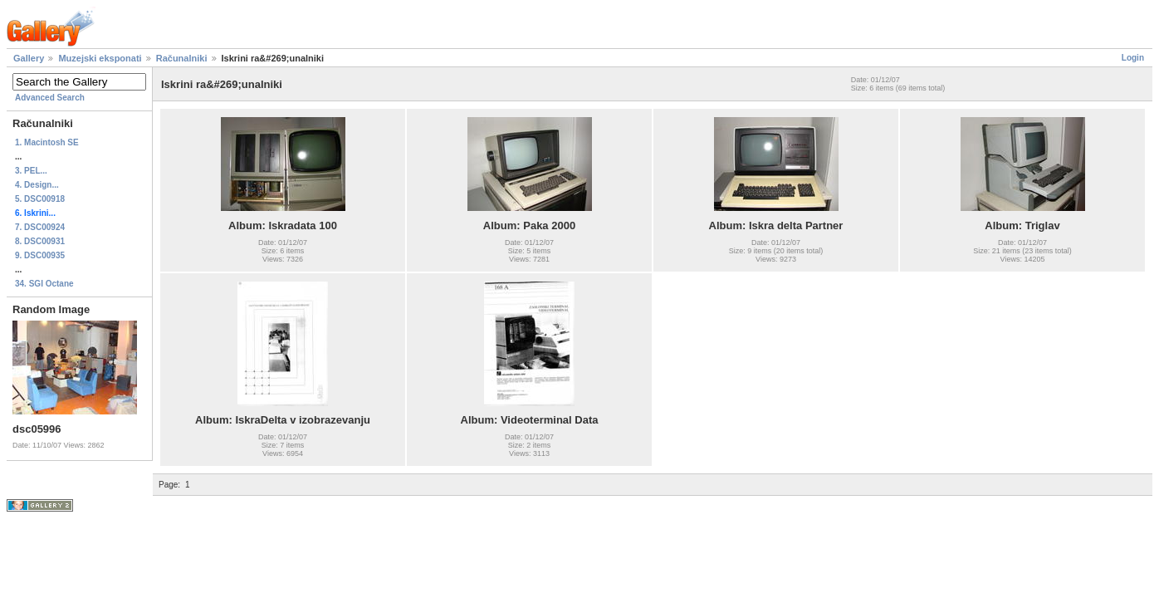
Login (1133, 57)
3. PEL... (31, 170)
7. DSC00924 (40, 227)
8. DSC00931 (40, 241)
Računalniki (182, 58)
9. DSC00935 (40, 255)
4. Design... (37, 184)
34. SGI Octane (44, 283)
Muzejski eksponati (99, 58)
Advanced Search (50, 97)
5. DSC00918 (40, 198)
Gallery (28, 58)
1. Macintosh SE (47, 142)
